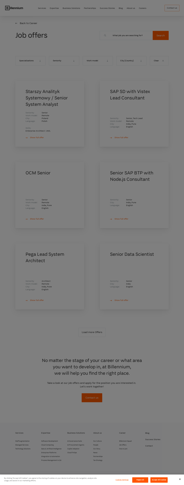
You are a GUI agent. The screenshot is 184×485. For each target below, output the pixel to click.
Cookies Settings (122, 480)
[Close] (180, 479)
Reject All (140, 480)
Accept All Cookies (159, 480)
